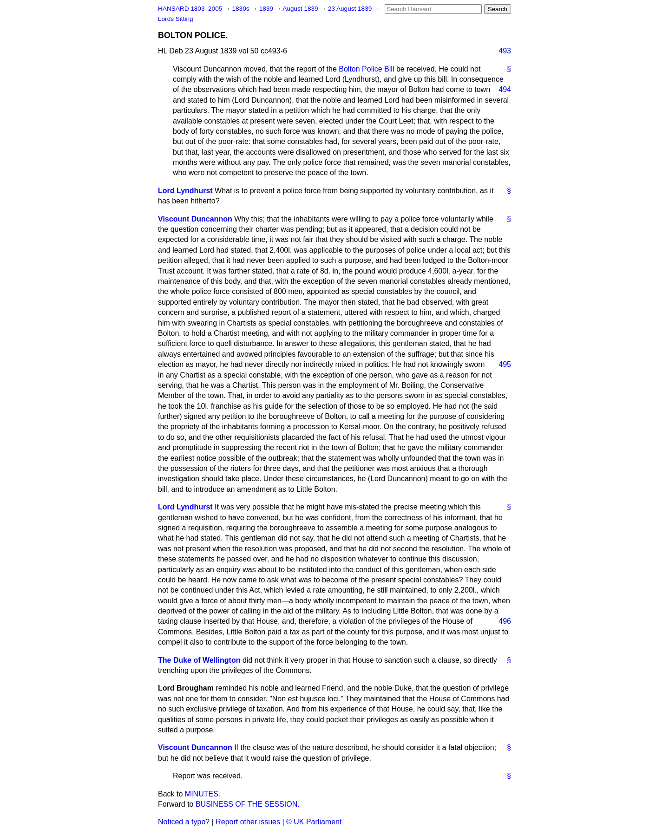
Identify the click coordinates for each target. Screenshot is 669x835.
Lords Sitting (175, 18)
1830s (241, 8)
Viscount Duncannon (195, 219)
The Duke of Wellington (199, 660)
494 (504, 89)
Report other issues (248, 822)
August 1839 (301, 8)
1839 (267, 8)
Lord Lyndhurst (185, 191)
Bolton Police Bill (366, 69)
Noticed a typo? (184, 822)
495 (504, 364)
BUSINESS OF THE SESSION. (248, 804)
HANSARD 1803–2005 (190, 8)
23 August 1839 (351, 8)
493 (504, 51)
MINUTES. (202, 794)
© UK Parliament (313, 822)
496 (504, 621)
